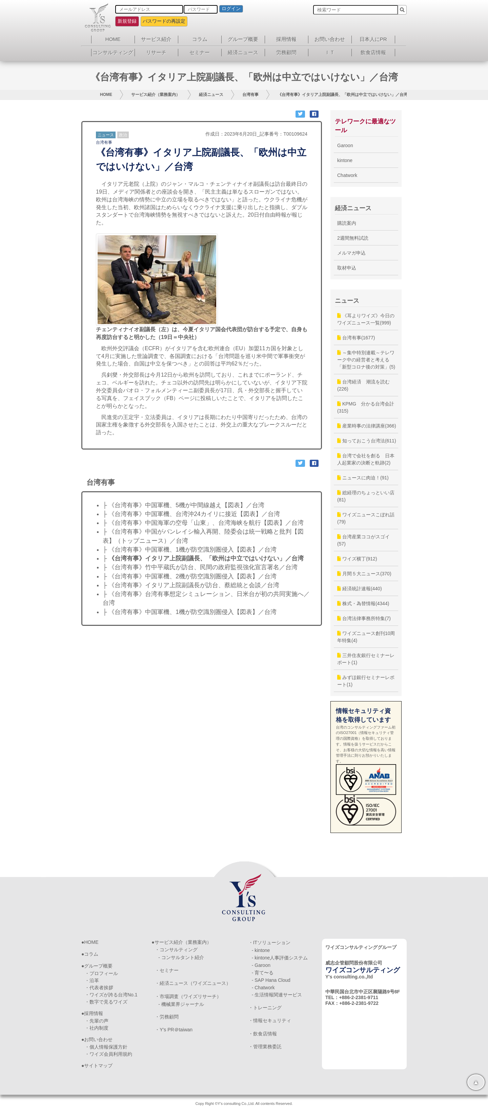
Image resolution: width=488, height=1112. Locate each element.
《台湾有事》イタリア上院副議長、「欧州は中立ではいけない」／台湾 (343, 94)
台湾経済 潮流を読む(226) (363, 385)
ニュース (106, 135)
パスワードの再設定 (164, 21)
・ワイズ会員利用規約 (108, 1054)
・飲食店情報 (262, 1033)
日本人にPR (373, 39)
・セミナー (167, 970)
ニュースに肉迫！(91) (363, 477)
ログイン (231, 8)
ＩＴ (330, 52)
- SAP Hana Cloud (271, 980)
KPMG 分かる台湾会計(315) (365, 407)
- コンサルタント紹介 (181, 957)
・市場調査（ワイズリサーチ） (188, 996)
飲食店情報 (373, 52)
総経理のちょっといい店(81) (365, 496)
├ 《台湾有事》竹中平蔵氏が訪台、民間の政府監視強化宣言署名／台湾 (200, 567)
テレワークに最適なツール (365, 126)
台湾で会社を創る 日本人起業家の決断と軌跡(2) (365, 459)
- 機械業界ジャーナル (181, 1004)
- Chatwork (263, 987)
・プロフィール (101, 973)
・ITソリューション (269, 942)
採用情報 (286, 39)
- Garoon (261, 965)
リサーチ (156, 52)
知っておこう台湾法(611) (366, 440)
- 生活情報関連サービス (277, 994)
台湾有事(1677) (356, 337)
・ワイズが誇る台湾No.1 (111, 994)
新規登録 (127, 21)
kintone (344, 160)
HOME (113, 39)
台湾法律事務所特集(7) (364, 618)
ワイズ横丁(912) (357, 558)
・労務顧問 (167, 1016)
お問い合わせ (329, 39)
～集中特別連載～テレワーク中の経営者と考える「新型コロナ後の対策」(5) (366, 360)
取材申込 (346, 268)
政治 (123, 135)
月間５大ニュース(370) (364, 573)
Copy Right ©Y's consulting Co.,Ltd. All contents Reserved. (243, 1103)
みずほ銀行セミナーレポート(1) (365, 681)
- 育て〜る (263, 972)
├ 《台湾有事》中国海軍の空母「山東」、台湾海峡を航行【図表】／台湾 (203, 522)
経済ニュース (243, 52)
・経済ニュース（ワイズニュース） (193, 983)
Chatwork (347, 175)
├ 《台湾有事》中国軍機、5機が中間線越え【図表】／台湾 (183, 505)
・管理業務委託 (265, 1046)
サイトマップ (98, 1065)
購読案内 (346, 223)
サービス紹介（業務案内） (155, 94)
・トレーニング (265, 1007)
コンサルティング (113, 52)
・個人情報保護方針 (106, 1047)
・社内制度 (96, 1028)
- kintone (261, 950)
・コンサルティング (176, 949)
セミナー (199, 52)
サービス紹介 (156, 39)
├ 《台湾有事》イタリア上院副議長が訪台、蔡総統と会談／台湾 (191, 585)
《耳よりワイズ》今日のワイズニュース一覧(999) (365, 319)
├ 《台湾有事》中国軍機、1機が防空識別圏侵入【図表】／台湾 (190, 549)
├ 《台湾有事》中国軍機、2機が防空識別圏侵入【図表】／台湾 (190, 576)
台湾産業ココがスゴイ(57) (363, 540)
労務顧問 (286, 52)
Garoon (345, 145)
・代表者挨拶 (99, 987)
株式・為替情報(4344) (363, 603)
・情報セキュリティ (269, 1020)
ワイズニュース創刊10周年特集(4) (366, 637)
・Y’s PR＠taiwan (173, 1029)
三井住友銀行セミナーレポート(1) (365, 659)
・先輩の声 (96, 1021)
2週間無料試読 (352, 238)
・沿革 (92, 980)
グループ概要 (243, 39)
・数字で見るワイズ (106, 1002)
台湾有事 (250, 94)
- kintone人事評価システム (280, 957)
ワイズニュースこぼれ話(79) (365, 518)
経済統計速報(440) (359, 588)
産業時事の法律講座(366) (366, 426)
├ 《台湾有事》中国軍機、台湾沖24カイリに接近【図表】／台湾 (191, 514)
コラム (199, 39)
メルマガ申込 (351, 253)
